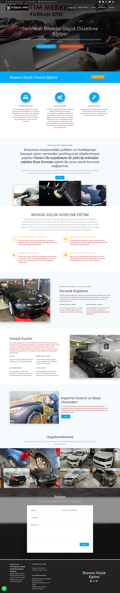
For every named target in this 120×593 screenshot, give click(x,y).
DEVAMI (66, 416)
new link (107, 77)
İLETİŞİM (60, 178)
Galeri (94, 7)
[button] (4, 588)
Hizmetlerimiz (83, 7)
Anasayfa (72, 7)
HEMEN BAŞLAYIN (97, 77)
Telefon (60, 520)
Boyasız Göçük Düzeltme (46, 46)
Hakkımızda (102, 7)
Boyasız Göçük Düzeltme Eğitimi (72, 46)
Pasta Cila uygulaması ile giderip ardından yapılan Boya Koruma (59, 160)
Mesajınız (60, 533)
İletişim (111, 7)
